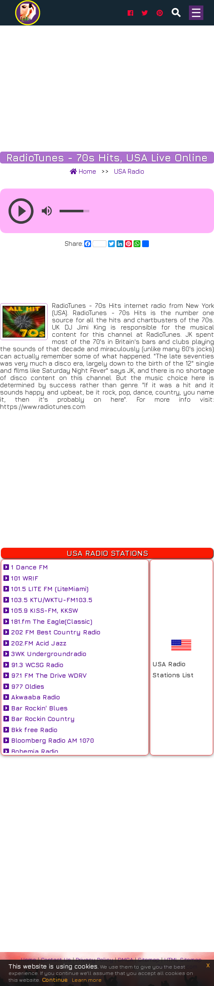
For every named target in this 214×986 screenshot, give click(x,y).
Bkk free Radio (30, 729)
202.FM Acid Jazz (34, 643)
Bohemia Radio (30, 751)
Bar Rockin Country (39, 718)
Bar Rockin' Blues (35, 708)
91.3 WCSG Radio (33, 664)
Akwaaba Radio (31, 697)
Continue (55, 979)
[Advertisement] (107, 84)
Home (83, 171)
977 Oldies (23, 686)
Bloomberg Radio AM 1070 (48, 740)
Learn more (87, 980)
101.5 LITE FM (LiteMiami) (45, 588)
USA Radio (129, 171)
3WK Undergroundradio (44, 653)
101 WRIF (20, 578)
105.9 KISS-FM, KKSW (40, 610)
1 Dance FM (25, 567)
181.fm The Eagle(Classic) (47, 621)
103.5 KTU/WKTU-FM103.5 (47, 599)
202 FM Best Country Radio (51, 632)
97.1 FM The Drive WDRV (45, 675)
